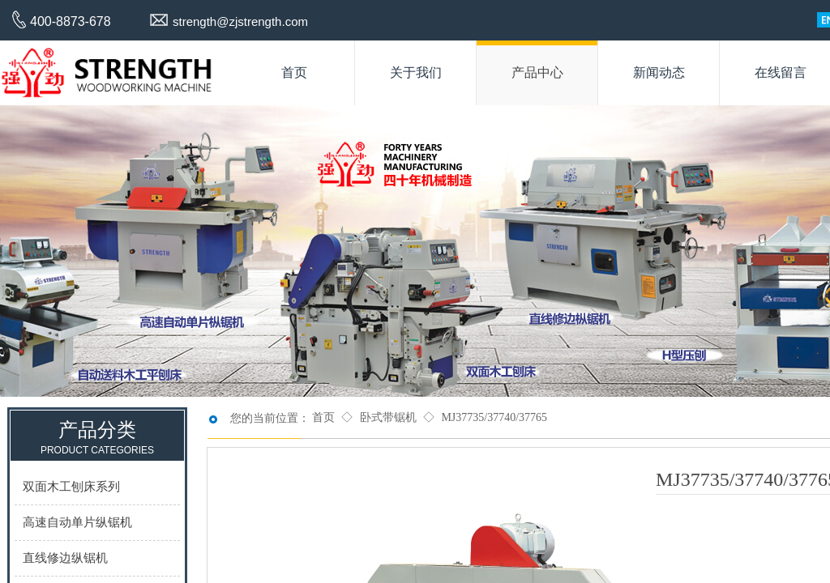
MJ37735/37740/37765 (494, 417)
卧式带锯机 (388, 417)
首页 (323, 417)
